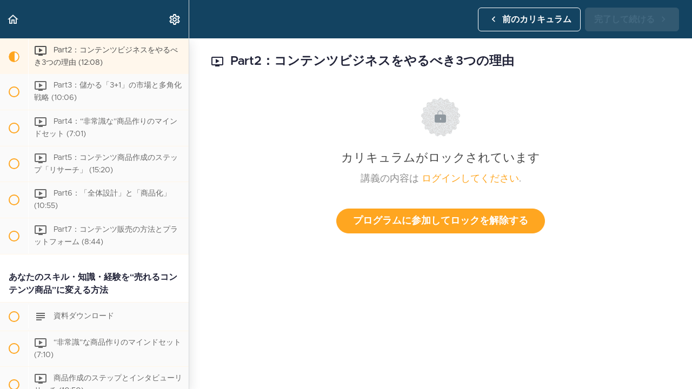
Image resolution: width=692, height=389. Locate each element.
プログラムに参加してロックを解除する (440, 221)
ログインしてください (470, 179)
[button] (13, 19)
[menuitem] (175, 19)
